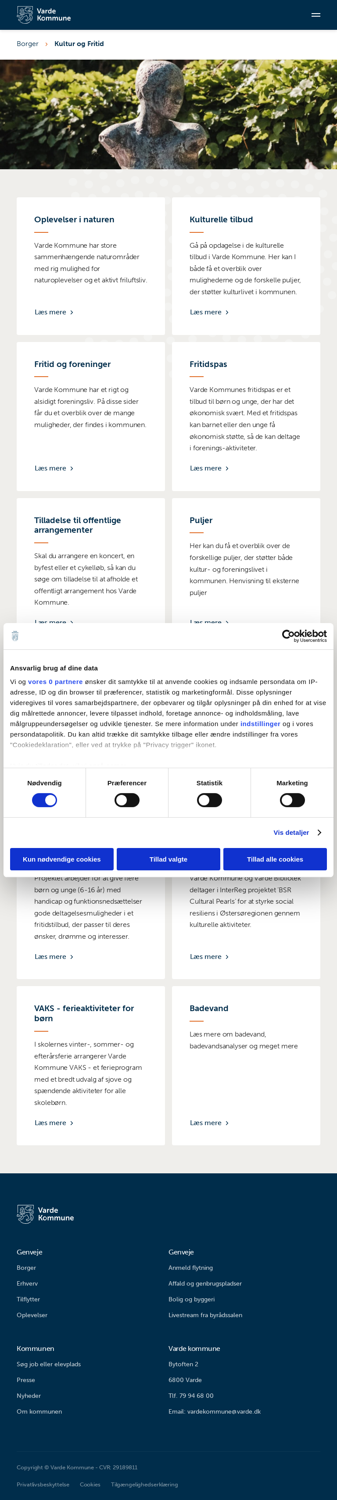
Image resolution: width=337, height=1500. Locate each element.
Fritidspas (208, 364)
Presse (26, 1380)
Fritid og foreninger (72, 364)
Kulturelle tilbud (221, 219)
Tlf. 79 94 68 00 (191, 1396)
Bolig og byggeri (191, 1299)
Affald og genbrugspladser (205, 1283)
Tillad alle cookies (275, 859)
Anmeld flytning (190, 1268)
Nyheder (29, 1396)
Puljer (201, 520)
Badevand (209, 1008)
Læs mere (50, 312)
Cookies (90, 1484)
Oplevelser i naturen (74, 219)
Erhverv (27, 1283)
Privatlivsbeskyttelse (43, 1484)
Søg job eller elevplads (49, 1364)
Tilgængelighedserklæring (144, 1484)
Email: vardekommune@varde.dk (214, 1411)
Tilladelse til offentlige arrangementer (77, 525)
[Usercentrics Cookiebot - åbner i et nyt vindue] (288, 635)
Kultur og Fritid (79, 43)
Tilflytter (28, 1299)
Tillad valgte (168, 859)
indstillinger (260, 723)
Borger (28, 43)
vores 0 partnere (55, 681)
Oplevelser (32, 1315)
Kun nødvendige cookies (62, 859)
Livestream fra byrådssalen (205, 1315)
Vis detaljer (291, 832)
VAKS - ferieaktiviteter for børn (84, 1013)
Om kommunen (39, 1411)
